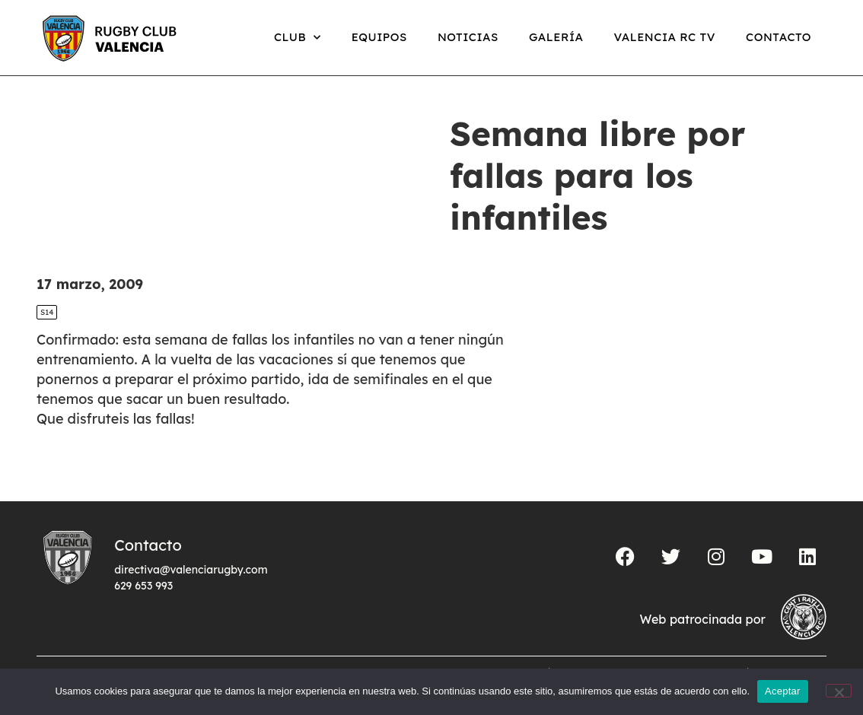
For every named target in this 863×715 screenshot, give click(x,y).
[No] (839, 691)
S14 (46, 312)
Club (297, 37)
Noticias (468, 37)
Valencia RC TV (664, 37)
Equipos (379, 37)
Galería (556, 37)
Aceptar (783, 691)
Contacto (778, 37)
